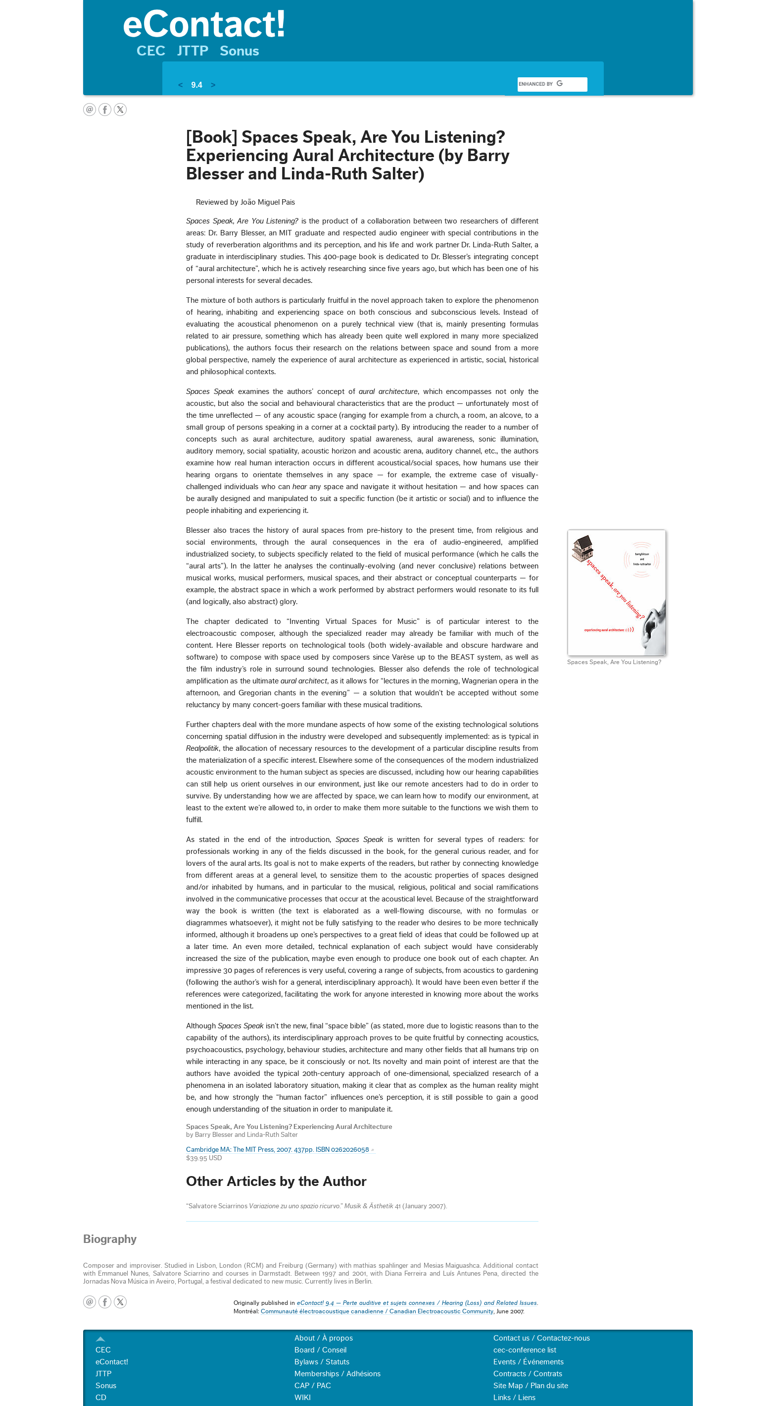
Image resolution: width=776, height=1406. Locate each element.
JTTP (192, 51)
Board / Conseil (320, 1350)
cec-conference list (524, 1350)
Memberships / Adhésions (337, 1374)
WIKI (302, 1398)
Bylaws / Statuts (321, 1362)
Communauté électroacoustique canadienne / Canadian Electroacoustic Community (377, 1311)
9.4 (196, 85)
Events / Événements (528, 1362)
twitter (120, 109)
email (89, 109)
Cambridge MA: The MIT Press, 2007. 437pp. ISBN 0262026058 (277, 1149)
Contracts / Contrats (527, 1374)
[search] (540, 84)
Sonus (239, 51)
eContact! (112, 1362)
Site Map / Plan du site (530, 1386)
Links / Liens (514, 1398)
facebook (104, 109)
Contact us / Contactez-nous (541, 1338)
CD (101, 1398)
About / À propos (323, 1338)
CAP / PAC (312, 1386)
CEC (151, 51)
